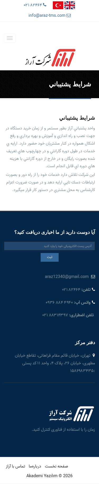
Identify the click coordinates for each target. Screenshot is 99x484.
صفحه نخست (56, 466)
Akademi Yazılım (42, 476)
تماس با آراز (15, 466)
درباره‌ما (35, 466)
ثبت (49, 257)
